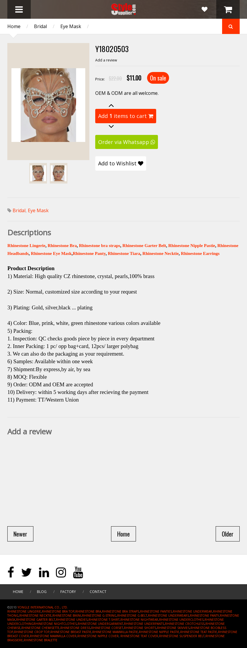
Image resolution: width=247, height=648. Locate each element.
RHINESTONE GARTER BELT (35, 620)
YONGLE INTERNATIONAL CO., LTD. (43, 607)
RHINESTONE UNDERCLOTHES (181, 620)
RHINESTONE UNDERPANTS (144, 624)
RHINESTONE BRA (88, 611)
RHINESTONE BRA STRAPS (120, 611)
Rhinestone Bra (62, 245)
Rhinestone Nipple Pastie (191, 245)
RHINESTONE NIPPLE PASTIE (159, 632)
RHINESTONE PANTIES (156, 611)
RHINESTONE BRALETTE (40, 640)
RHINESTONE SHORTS (140, 628)
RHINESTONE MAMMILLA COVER (53, 636)
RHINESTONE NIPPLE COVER (98, 636)
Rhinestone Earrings (200, 253)
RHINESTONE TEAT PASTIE (198, 632)
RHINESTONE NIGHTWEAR (139, 620)
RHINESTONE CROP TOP (32, 632)
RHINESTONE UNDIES (72, 620)
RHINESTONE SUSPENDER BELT (182, 636)
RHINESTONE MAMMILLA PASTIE (115, 632)
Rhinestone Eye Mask (51, 253)
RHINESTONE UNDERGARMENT (100, 624)
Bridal (40, 26)
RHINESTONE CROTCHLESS (185, 624)
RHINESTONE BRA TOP (58, 611)
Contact (98, 591)
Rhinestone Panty (89, 253)
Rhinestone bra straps (99, 245)
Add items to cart (125, 115)
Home (14, 26)
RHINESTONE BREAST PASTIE (70, 632)
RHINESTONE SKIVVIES (173, 628)
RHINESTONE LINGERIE (24, 611)
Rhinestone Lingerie (26, 245)
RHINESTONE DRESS (75, 628)
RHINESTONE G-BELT (132, 615)
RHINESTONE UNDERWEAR (192, 611)
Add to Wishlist (120, 163)
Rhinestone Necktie (160, 253)
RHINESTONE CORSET (107, 628)
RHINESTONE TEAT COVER (139, 636)
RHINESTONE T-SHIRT (104, 620)
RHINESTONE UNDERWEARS (168, 615)
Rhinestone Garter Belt (144, 245)
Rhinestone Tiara (124, 253)
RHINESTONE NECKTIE (35, 615)
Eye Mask (70, 26)
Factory (68, 591)
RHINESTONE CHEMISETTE (40, 628)
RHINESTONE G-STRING (99, 615)
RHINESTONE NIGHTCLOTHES (55, 624)
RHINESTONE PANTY (204, 615)
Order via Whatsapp (126, 141)
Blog (42, 591)
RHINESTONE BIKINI (66, 615)
